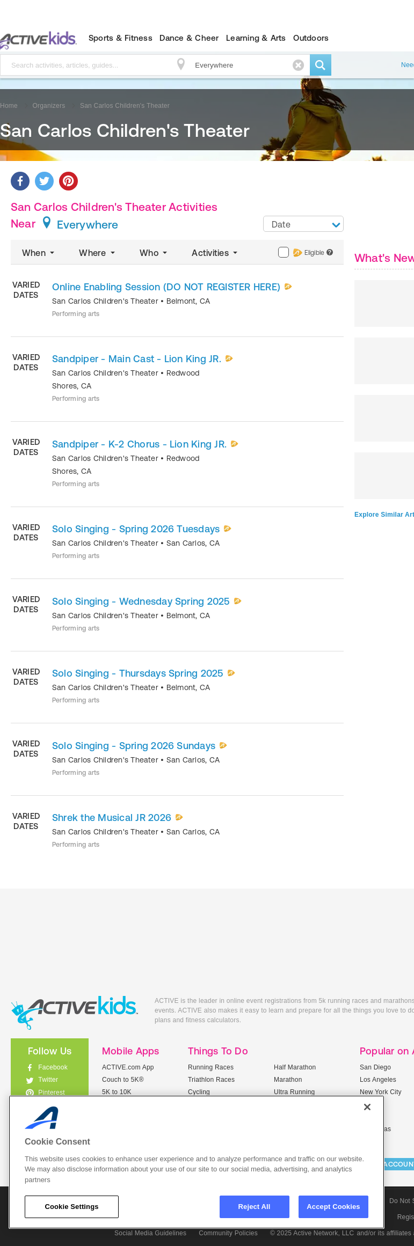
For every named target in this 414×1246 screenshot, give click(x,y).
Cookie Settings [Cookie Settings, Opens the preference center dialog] (71, 1207)
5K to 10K (117, 1092)
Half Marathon (295, 1067)
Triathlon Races (211, 1079)
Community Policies (228, 1233)
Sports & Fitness (120, 37)
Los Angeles (378, 1079)
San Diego (375, 1067)
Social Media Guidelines (150, 1233)
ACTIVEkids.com (75, 1013)
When (39, 253)
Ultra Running (294, 1092)
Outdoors (311, 37)
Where (98, 253)
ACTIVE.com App (128, 1067)
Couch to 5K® (123, 1079)
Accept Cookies (333, 1207)
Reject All (254, 1207)
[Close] (367, 1107)
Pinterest (51, 1092)
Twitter (48, 1079)
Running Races (211, 1067)
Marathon (288, 1079)
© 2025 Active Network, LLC (312, 1233)
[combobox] (303, 224)
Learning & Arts (256, 37)
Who (154, 253)
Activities (215, 253)
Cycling (199, 1092)
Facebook (53, 1067)
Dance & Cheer (189, 37)
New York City (381, 1092)
